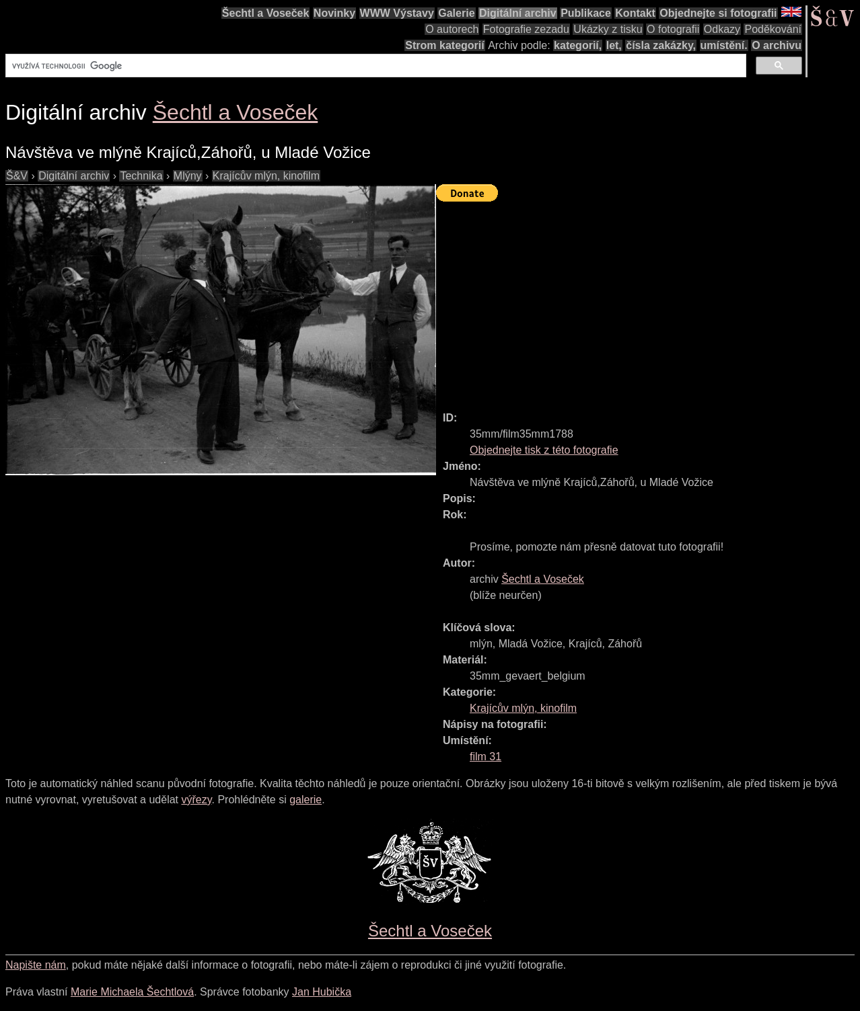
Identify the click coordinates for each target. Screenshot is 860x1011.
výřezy (196, 799)
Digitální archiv (518, 13)
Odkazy (722, 29)
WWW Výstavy (397, 13)
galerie (305, 799)
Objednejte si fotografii (718, 13)
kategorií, (578, 45)
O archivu (776, 45)
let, (614, 45)
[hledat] (374, 66)
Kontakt (635, 13)
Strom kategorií (444, 45)
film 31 (485, 756)
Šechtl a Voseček (266, 13)
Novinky (334, 13)
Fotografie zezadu (526, 29)
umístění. (724, 45)
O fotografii (673, 29)
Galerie (456, 13)
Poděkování (772, 29)
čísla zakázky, (661, 45)
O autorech (451, 29)
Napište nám (35, 965)
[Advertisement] (648, 300)
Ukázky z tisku (607, 29)
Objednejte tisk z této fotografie (544, 450)
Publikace (586, 13)
